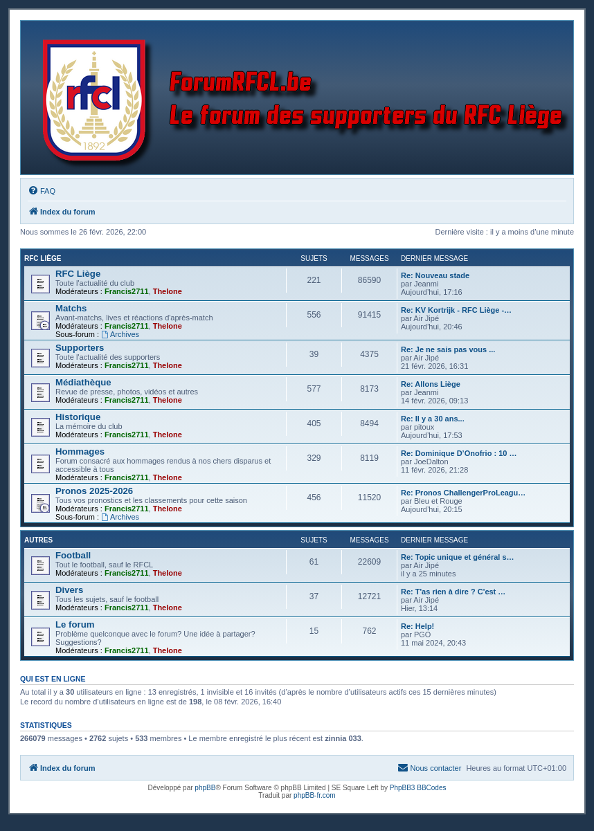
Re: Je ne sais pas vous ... (448, 349)
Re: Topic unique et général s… (457, 557)
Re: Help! (417, 626)
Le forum (74, 624)
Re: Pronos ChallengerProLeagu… (463, 492)
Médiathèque (83, 382)
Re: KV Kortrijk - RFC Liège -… (456, 310)
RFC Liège (42, 258)
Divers (69, 590)
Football (73, 555)
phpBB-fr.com (315, 795)
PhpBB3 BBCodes (418, 788)
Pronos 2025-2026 (94, 491)
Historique (77, 417)
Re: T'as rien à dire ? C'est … (453, 591)
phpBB (205, 788)
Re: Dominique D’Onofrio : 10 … (458, 453)
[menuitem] (41, 191)
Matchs (71, 308)
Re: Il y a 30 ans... (433, 418)
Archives (120, 334)
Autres (38, 540)
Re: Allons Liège (430, 384)
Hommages (80, 451)
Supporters (79, 348)
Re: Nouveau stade (435, 275)
